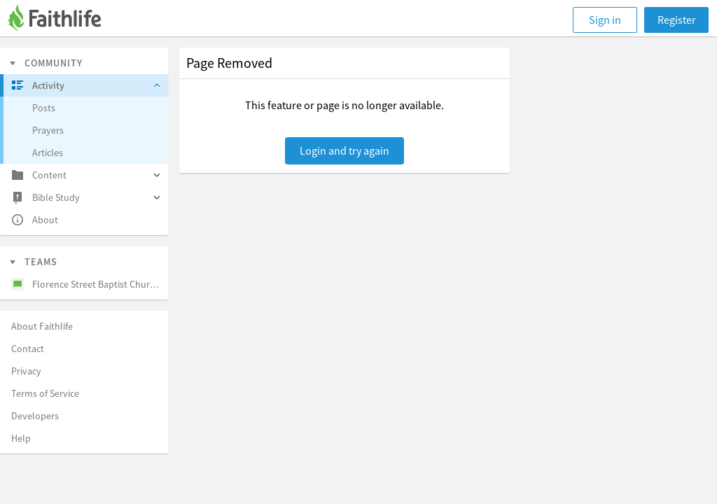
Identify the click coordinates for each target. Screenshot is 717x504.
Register (676, 20)
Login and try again (344, 151)
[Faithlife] (63, 20)
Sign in (605, 20)
